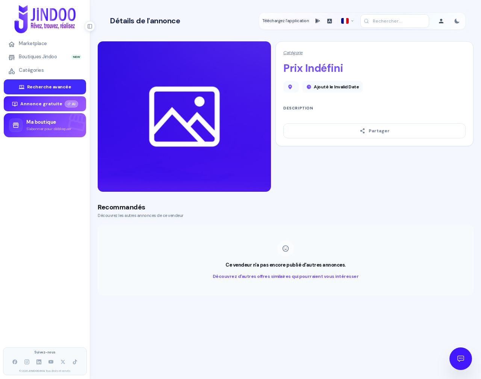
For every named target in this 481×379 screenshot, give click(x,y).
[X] (63, 362)
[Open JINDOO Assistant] (460, 358)
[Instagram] (27, 362)
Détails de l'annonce (145, 21)
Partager (375, 131)
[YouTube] (51, 362)
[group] (45, 125)
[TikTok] (75, 362)
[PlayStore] (317, 21)
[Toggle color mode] (457, 21)
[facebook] (15, 362)
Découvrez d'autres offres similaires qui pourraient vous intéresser (286, 276)
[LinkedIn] (39, 362)
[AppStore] (329, 21)
